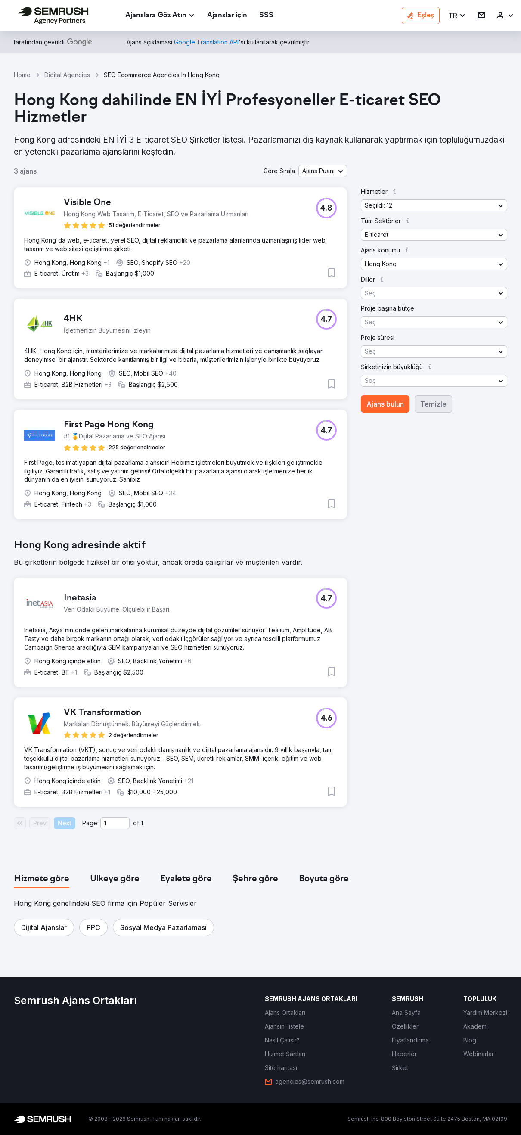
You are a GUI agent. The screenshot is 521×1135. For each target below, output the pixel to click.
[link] (227, 15)
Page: (90, 823)
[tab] (41, 879)
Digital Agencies (67, 74)
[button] (457, 15)
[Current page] (115, 823)
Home (22, 74)
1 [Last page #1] (142, 823)
